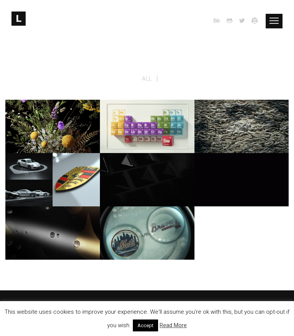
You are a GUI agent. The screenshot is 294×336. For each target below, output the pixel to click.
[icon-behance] (219, 21)
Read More (173, 325)
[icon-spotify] (255, 21)
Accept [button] (145, 325)
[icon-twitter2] (244, 21)
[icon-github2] (231, 21)
